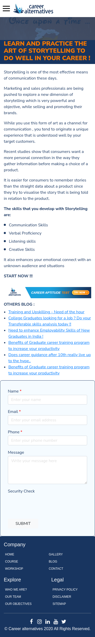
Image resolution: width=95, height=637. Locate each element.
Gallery (56, 554)
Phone (15, 432)
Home (9, 554)
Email (14, 411)
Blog (53, 561)
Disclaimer (62, 597)
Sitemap (59, 604)
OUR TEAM (13, 597)
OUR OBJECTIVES (18, 604)
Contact (56, 568)
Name (15, 391)
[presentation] (46, 505)
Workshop (14, 568)
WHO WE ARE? (16, 589)
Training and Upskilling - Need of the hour (46, 312)
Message (16, 452)
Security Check (21, 491)
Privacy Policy (65, 589)
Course (11, 561)
